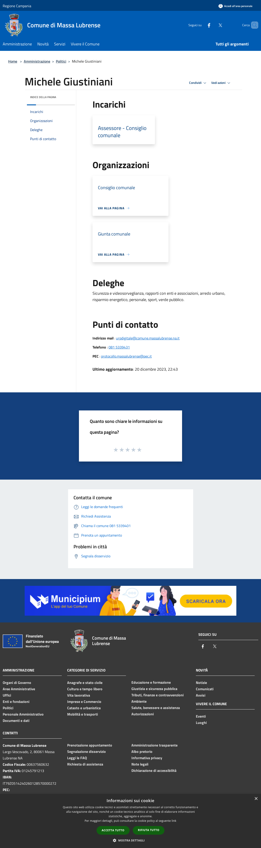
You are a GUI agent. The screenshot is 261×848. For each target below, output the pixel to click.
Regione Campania (17, 6)
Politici (61, 61)
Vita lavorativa (78, 695)
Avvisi (200, 695)
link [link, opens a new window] (174, 821)
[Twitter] (212, 25)
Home (12, 61)
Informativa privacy (146, 758)
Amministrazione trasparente (154, 745)
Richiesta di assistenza (85, 764)
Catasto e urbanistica (84, 708)
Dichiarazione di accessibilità (153, 770)
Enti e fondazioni (16, 701)
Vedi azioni (221, 83)
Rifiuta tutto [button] (148, 830)
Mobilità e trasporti (82, 714)
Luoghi (201, 722)
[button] (130, 840)
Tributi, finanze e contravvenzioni (157, 695)
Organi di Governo (17, 682)
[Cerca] (252, 25)
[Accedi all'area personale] (235, 6)
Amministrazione (37, 61)
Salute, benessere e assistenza (155, 707)
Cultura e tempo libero (84, 689)
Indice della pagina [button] (43, 97)
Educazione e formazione (151, 682)
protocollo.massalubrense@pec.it (126, 356)
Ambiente (139, 701)
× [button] (256, 799)
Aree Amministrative (19, 689)
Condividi (198, 83)
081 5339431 (119, 347)
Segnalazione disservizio (86, 751)
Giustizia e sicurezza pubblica (154, 688)
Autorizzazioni (142, 714)
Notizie (201, 682)
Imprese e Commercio (84, 701)
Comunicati (205, 689)
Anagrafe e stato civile (84, 682)
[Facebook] (201, 25)
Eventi (201, 716)
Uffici (7, 695)
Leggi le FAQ (77, 758)
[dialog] (130, 821)
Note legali (139, 764)
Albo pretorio (141, 751)
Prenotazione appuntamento (89, 745)
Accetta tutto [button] (113, 830)
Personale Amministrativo (23, 714)
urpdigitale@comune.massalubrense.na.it (148, 338)
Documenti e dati (16, 720)
